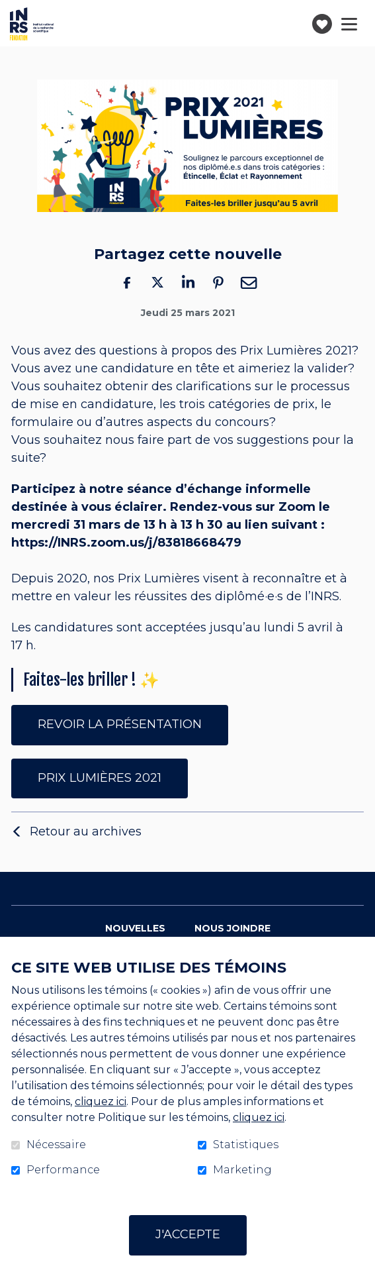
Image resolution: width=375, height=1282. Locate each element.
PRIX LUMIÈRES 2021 (99, 778)
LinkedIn (188, 282)
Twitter (157, 282)
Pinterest (218, 282)
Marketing (242, 1170)
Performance (63, 1170)
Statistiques (245, 1145)
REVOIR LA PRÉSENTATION (120, 724)
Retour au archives (86, 831)
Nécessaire (56, 1145)
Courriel (249, 282)
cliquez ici (100, 1101)
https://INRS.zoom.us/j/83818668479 (126, 543)
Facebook (127, 282)
